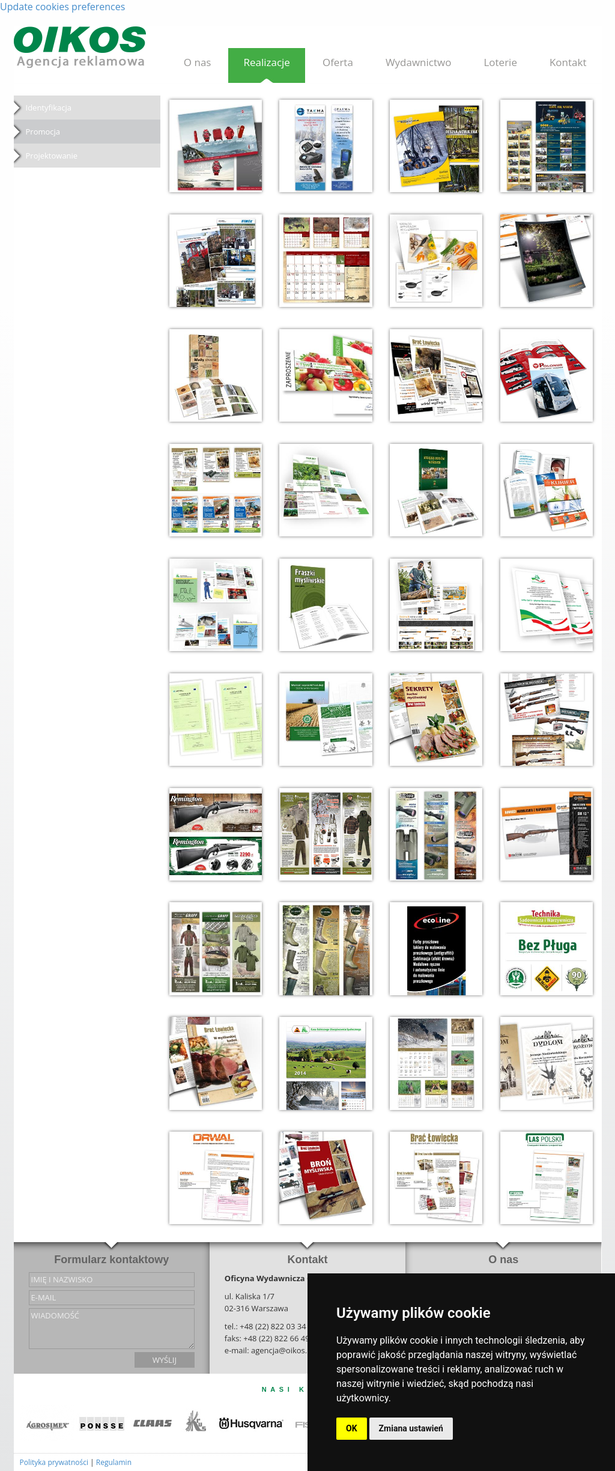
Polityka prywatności (54, 1462)
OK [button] (351, 1428)
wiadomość (112, 1328)
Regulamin (114, 1462)
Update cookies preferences (62, 6)
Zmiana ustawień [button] (411, 1428)
